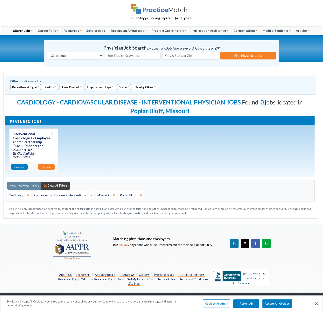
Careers (144, 274)
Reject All (246, 305)
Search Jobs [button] (21, 30)
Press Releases (164, 274)
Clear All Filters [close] (56, 185)
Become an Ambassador (128, 30)
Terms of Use (166, 279)
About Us (65, 274)
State (123, 87)
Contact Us (127, 274)
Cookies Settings (216, 305)
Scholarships (95, 30)
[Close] (316, 305)
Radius (49, 87)
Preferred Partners (191, 274)
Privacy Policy (67, 279)
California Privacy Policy (96, 279)
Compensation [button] (244, 30)
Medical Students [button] (275, 30)
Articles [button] (301, 30)
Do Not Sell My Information (135, 279)
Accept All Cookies (277, 305)
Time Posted (70, 87)
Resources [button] (71, 30)
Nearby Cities (144, 87)
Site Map (134, 283)
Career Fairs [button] (47, 30)
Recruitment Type (24, 87)
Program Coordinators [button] (168, 30)
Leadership (83, 274)
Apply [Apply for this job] (46, 167)
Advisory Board (105, 274)
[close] (19, 195)
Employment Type (99, 87)
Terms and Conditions (193, 279)
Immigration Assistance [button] (209, 30)
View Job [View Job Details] (19, 167)
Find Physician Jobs (248, 55)
